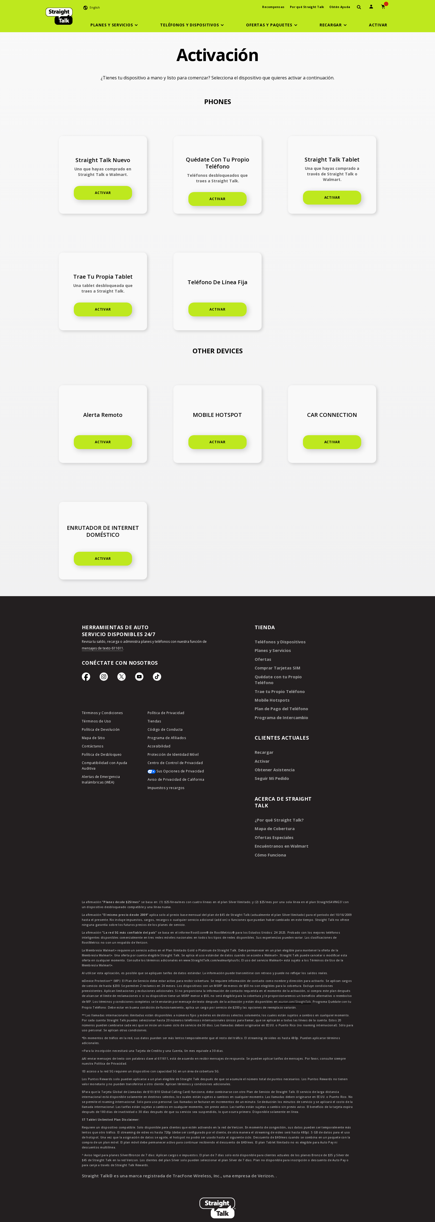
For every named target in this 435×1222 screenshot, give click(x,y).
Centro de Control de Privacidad (175, 764)
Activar (103, 558)
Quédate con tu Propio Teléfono (286, 674)
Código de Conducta (165, 730)
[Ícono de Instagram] (104, 678)
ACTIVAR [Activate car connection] (332, 442)
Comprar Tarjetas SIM (276, 666)
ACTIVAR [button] (217, 198)
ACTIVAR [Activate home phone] (332, 197)
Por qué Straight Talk (307, 7)
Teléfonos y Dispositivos (278, 641)
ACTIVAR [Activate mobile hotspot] (217, 442)
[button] (115, 25)
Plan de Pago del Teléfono (280, 699)
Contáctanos (92, 747)
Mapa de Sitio (93, 739)
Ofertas (262, 658)
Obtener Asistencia (273, 759)
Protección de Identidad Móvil (173, 755)
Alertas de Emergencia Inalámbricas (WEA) (101, 780)
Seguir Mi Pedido (271, 767)
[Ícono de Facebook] (86, 678)
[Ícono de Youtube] (139, 678)
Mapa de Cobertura (274, 817)
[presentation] (359, 7)
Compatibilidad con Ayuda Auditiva (104, 767)
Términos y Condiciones (102, 714)
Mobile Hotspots (271, 691)
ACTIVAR (103, 309)
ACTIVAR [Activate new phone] (103, 192)
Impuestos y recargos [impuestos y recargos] (166, 789)
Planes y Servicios (271, 649)
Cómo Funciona (270, 842)
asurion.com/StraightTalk (295, 989)
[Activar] (378, 25)
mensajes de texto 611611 (102, 648)
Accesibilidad (159, 747)
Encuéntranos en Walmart (280, 833)
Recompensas (273, 7)
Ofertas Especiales (273, 825)
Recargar (263, 742)
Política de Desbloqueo (102, 755)
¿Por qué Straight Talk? (277, 808)
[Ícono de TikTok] (157, 678)
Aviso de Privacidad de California (176, 780)
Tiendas (154, 722)
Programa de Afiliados (167, 739)
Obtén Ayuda (339, 7)
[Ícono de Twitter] (121, 678)
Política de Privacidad (166, 714)
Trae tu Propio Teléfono (278, 683)
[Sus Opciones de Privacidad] (176, 774)
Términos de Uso (96, 722)
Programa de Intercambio (280, 708)
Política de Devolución (101, 730)
